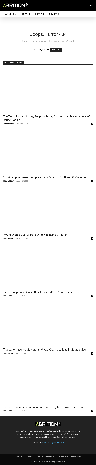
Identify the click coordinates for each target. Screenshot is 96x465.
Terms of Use (76, 457)
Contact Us (38, 457)
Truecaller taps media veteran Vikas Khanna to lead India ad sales (44, 349)
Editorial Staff (8, 124)
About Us (18, 457)
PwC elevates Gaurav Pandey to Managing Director (35, 234)
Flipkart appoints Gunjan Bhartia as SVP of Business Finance (41, 292)
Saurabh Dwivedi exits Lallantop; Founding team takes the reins (43, 407)
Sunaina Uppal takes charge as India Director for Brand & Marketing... (46, 177)
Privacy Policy (63, 457)
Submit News (50, 457)
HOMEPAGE (56, 50)
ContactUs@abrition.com (53, 442)
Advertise (28, 457)
